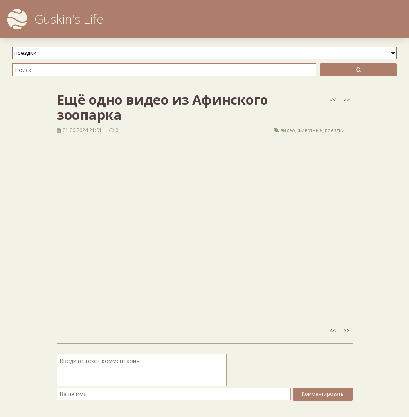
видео (288, 130)
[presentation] (290, 370)
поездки (335, 130)
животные (310, 130)
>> (346, 99)
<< (332, 99)
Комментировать (323, 393)
